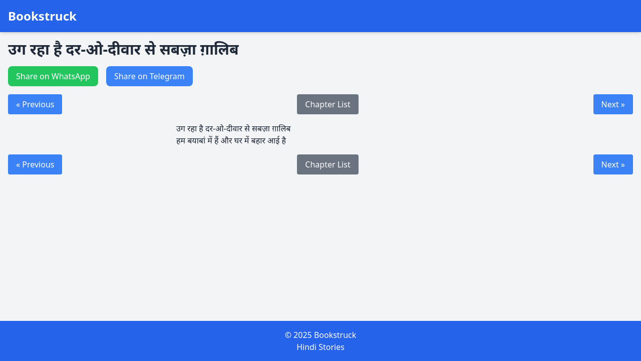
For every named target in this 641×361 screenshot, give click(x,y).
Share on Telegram (149, 76)
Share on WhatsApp (53, 76)
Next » (613, 104)
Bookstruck (42, 16)
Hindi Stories (320, 346)
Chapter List (327, 104)
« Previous (35, 104)
